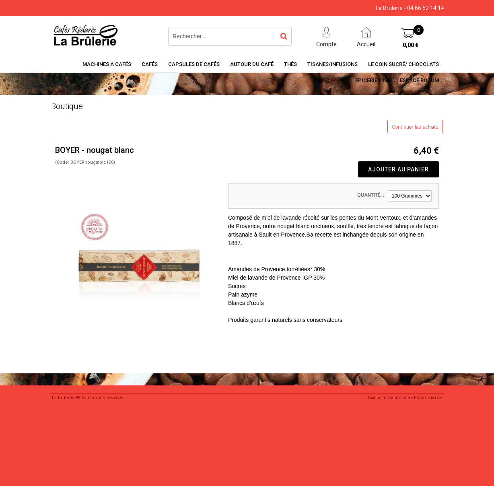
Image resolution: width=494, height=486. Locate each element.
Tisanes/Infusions (332, 64)
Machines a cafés (106, 64)
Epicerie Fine (372, 80)
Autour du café (252, 64)
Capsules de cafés (194, 64)
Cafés (150, 64)
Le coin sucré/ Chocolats (403, 64)
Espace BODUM (419, 80)
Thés (290, 64)
